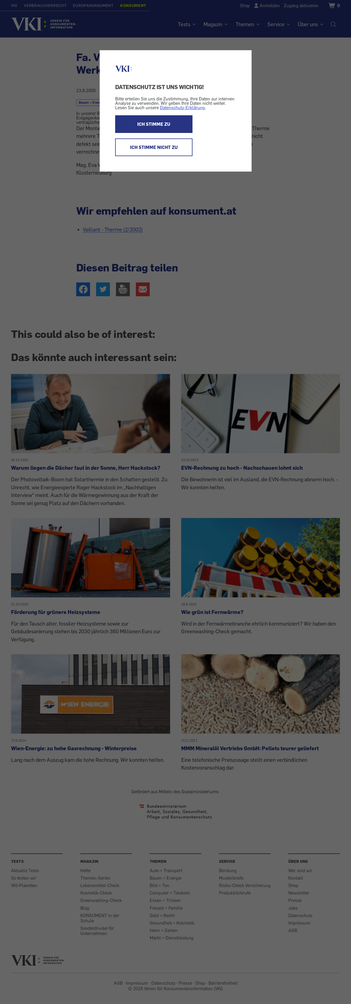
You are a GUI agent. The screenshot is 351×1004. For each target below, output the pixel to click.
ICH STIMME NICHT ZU (154, 147)
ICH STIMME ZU (153, 124)
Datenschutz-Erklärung (182, 107)
